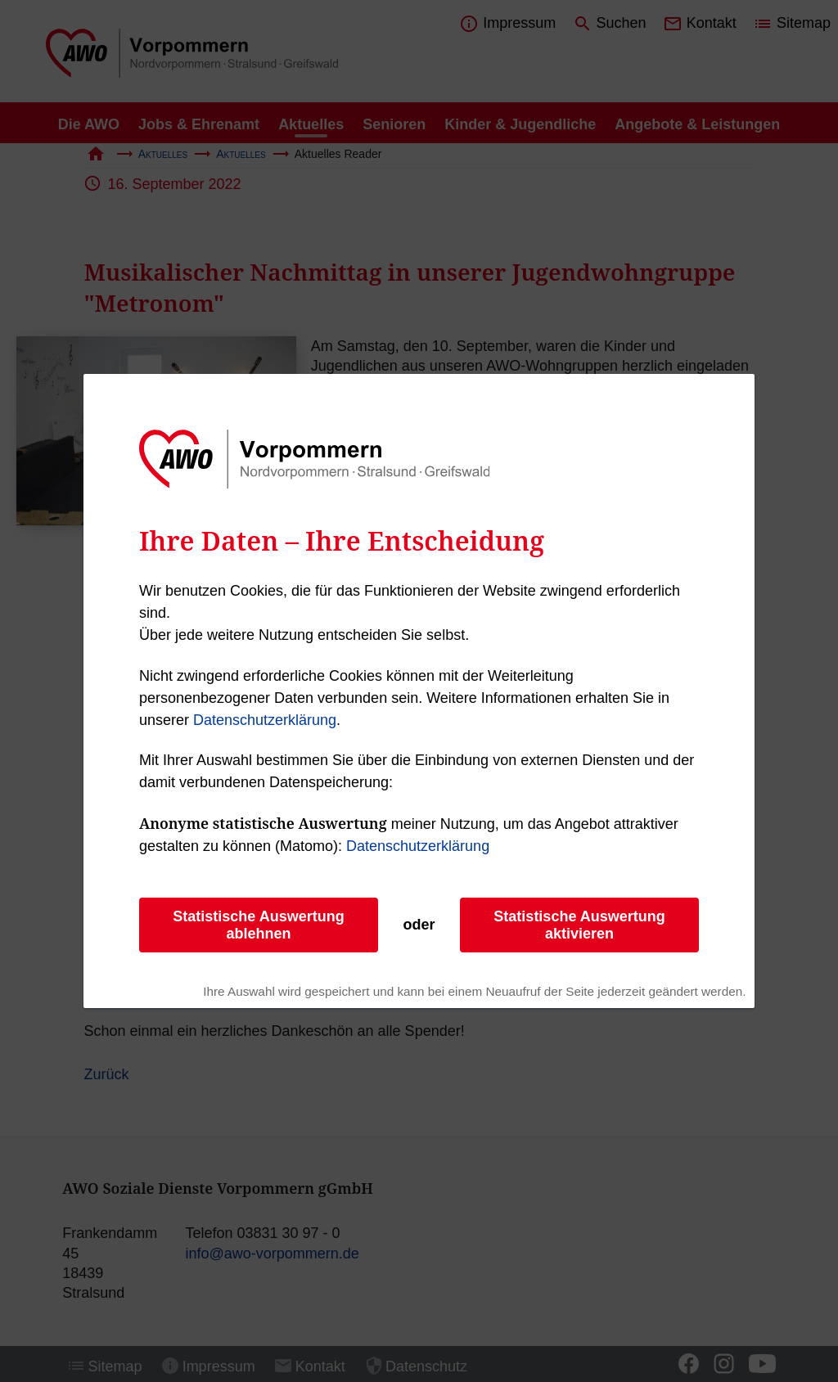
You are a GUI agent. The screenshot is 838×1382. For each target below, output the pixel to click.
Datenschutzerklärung (264, 720)
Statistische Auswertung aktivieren (579, 925)
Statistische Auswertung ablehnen (258, 925)
